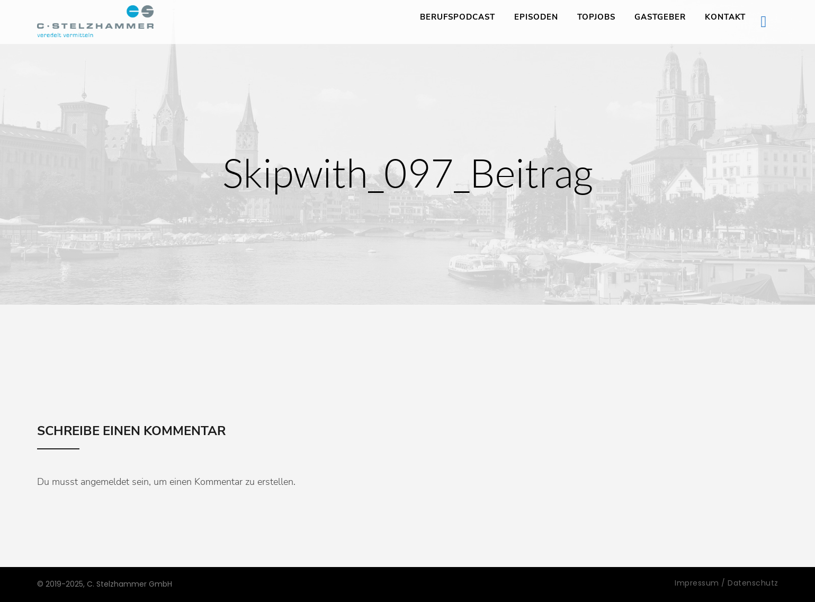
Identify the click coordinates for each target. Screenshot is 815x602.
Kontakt (725, 17)
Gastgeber (660, 17)
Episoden (536, 17)
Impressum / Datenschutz (726, 583)
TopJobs (596, 17)
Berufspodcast (457, 17)
